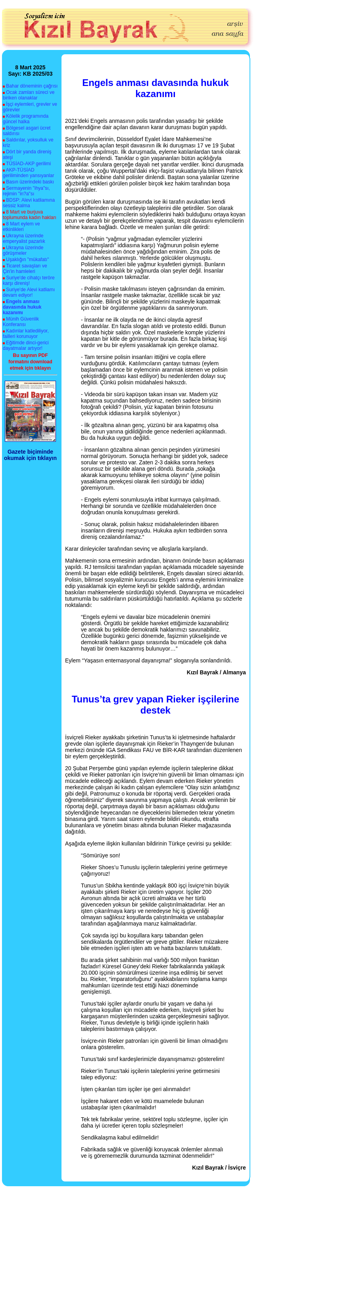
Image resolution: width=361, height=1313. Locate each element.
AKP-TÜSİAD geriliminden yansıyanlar (28, 172)
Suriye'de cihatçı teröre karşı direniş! (29, 280)
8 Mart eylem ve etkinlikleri (21, 226)
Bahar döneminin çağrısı (32, 86)
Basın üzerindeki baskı (30, 182)
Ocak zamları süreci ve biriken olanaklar (28, 95)
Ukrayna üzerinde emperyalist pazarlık (24, 238)
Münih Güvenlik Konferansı (21, 321)
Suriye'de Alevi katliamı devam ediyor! (29, 292)
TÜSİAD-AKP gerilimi (28, 163)
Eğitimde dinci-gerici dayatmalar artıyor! (26, 345)
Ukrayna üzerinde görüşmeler (23, 250)
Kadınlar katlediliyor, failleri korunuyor (26, 333)
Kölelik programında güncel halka (25, 118)
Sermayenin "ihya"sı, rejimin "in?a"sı (26, 191)
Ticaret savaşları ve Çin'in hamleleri (25, 268)
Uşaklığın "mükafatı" (27, 259)
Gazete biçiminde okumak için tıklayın (30, 454)
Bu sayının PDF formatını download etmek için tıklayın (30, 362)
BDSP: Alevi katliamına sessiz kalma (29, 202)
